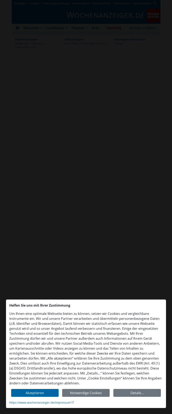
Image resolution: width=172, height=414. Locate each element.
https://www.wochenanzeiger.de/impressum (40, 402)
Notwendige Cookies (86, 393)
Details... (137, 393)
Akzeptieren (35, 393)
